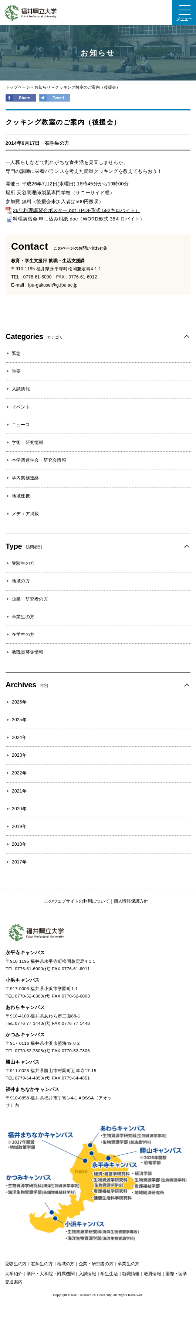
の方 (16, 1263)
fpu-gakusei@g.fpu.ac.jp (53, 285)
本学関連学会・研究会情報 (39, 460)
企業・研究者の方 (30, 599)
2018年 (19, 844)
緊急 (16, 353)
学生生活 (109, 1273)
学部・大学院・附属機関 (50, 1273)
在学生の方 (57, 143)
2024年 (19, 737)
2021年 (19, 791)
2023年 (19, 755)
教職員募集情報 (28, 652)
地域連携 (21, 496)
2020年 (19, 808)
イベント (21, 407)
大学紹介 (13, 1273)
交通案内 (13, 1281)
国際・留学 (176, 1273)
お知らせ (42, 87)
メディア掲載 (25, 513)
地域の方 (21, 581)
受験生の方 (23, 563)
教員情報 (152, 1273)
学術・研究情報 (28, 442)
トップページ (18, 87)
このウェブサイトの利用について (76, 901)
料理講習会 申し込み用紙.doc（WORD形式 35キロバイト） (75, 219)
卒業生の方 (23, 616)
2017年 (19, 862)
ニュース (21, 424)
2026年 (19, 702)
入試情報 (21, 388)
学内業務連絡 (25, 477)
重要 (16, 371)
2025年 (19, 719)
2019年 (19, 826)
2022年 (19, 773)
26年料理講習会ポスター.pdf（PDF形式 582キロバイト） (73, 210)
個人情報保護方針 (131, 901)
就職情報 (130, 1273)
